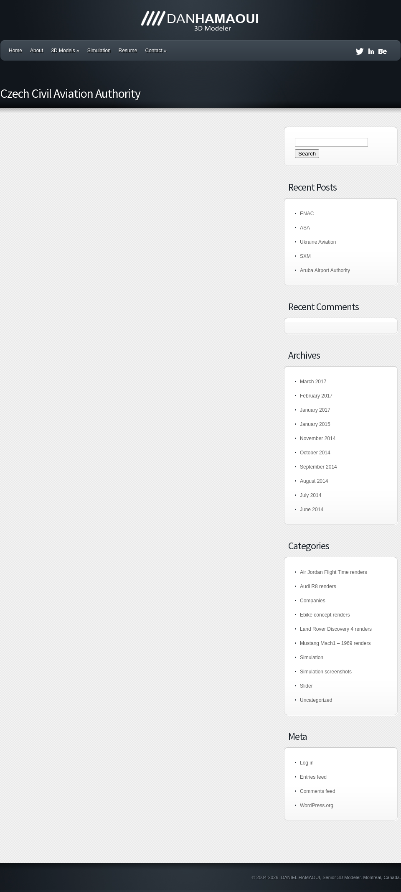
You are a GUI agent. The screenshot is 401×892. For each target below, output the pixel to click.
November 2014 (317, 438)
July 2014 (310, 495)
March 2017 (313, 382)
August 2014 (314, 481)
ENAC (307, 214)
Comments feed (317, 791)
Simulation (99, 51)
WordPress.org (316, 805)
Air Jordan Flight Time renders (333, 572)
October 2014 (315, 453)
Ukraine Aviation (318, 242)
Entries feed (313, 777)
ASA (305, 228)
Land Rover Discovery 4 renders (336, 629)
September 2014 (318, 467)
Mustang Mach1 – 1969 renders (335, 643)
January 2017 (315, 410)
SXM (305, 256)
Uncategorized (316, 700)
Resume (128, 51)
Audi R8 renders (318, 586)
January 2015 (315, 424)
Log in (307, 763)
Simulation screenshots (326, 672)
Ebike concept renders (325, 615)
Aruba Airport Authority (325, 270)
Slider (306, 686)
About (36, 51)
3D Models (65, 51)
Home (15, 51)
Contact (155, 51)
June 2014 (311, 509)
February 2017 (316, 396)
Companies (312, 601)
